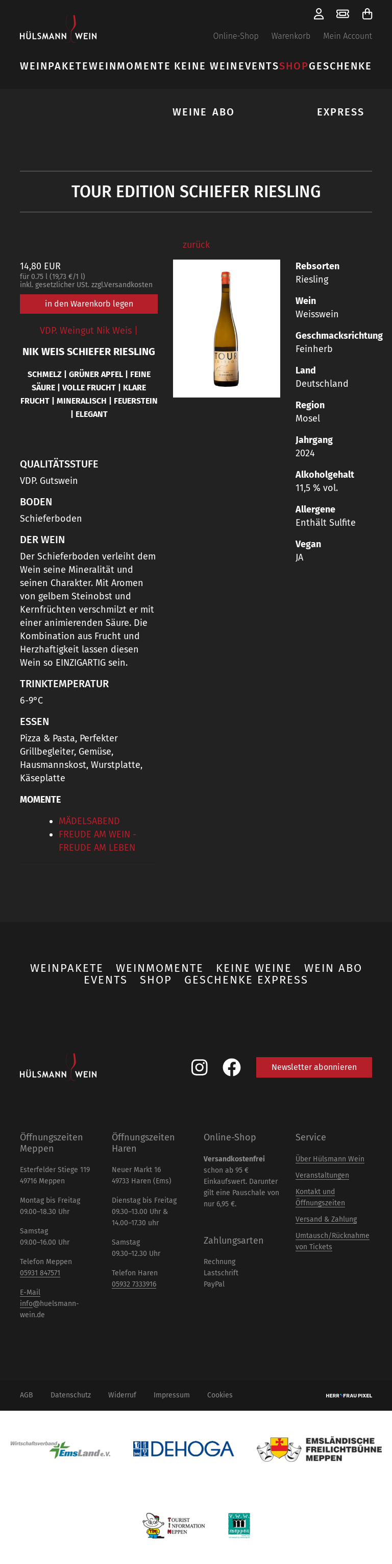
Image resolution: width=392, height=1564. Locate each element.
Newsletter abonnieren (314, 1067)
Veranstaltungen (322, 1175)
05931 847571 (40, 1273)
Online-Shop (235, 36)
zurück (196, 244)
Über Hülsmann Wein (330, 1159)
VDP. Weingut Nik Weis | (89, 330)
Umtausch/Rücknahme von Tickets (333, 1241)
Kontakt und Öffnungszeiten (320, 1197)
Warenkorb (291, 36)
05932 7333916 (134, 1284)
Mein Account (347, 36)
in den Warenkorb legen (89, 304)
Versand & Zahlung (326, 1219)
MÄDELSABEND (89, 821)
